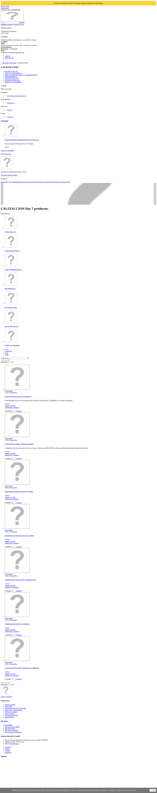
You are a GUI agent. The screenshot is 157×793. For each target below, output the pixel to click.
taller (68, 182)
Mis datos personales (11, 730)
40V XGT (9, 182)
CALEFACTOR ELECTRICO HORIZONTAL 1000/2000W (22, 668)
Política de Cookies (11, 712)
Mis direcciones (10, 728)
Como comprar (9, 713)
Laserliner (63, 182)
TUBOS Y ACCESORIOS (13, 82)
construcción (47, 182)
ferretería (26, 182)
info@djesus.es (14, 744)
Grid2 (7, 355)
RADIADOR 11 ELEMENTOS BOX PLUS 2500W (19, 535)
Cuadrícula (8, 351)
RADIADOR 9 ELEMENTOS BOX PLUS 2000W (19, 491)
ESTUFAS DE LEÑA (12, 78)
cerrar (153, 790)
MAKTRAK (39, 182)
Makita (3, 182)
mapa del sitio (9, 58)
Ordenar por (5, 358)
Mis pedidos (9, 725)
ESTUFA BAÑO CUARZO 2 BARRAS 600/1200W (19, 444)
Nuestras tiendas (6, 154)
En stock (11, 103)
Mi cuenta (4, 721)
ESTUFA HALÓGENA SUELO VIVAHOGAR (18, 396)
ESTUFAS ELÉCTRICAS (13, 73)
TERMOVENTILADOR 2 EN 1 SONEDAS (17, 624)
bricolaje (32, 182)
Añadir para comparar (12, 407)
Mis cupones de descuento (13, 732)
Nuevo (10, 117)
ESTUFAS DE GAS (11, 71)
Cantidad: (8, 411)
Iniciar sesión (5, 6)
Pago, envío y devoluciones (13, 710)
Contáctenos (5, 8)
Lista (6, 353)
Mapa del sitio (9, 717)
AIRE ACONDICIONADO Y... (13, 269)
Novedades (4, 121)
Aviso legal (8, 706)
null (9, 110)
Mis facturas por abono (12, 727)
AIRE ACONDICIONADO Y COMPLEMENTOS (21, 75)
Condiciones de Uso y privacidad (15, 708)
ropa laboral (56, 182)
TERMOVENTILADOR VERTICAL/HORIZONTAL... (21, 580)
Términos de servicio (11, 715)
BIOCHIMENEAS (11, 77)
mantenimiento (18, 182)
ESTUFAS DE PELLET (12, 80)
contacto (7, 56)
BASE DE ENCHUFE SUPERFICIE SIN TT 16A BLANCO (22, 140)
